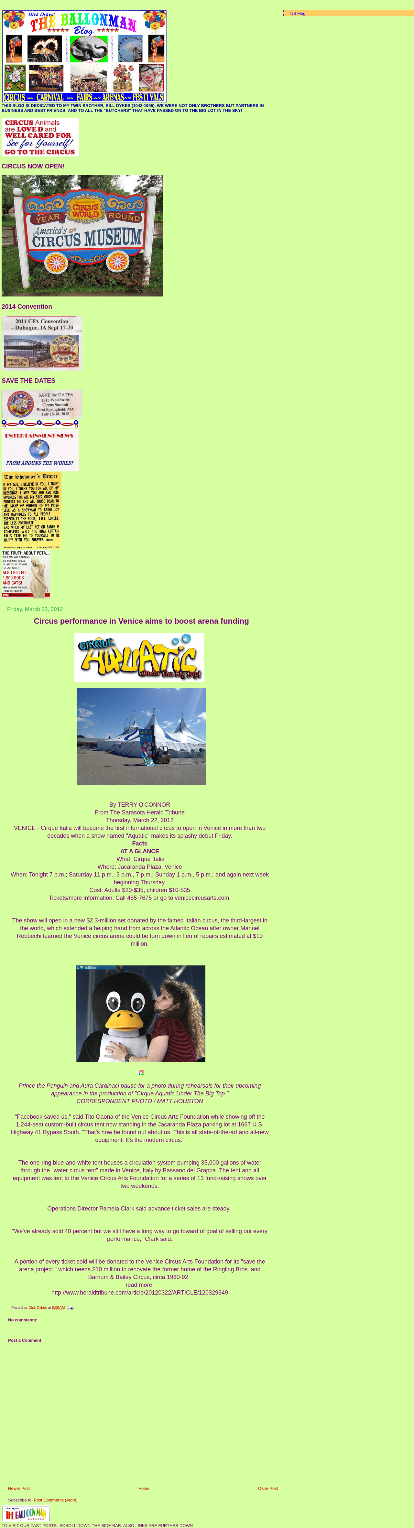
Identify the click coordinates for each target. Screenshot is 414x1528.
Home (144, 1488)
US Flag (298, 13)
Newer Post (19, 1488)
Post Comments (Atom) (56, 1500)
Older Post (268, 1488)
